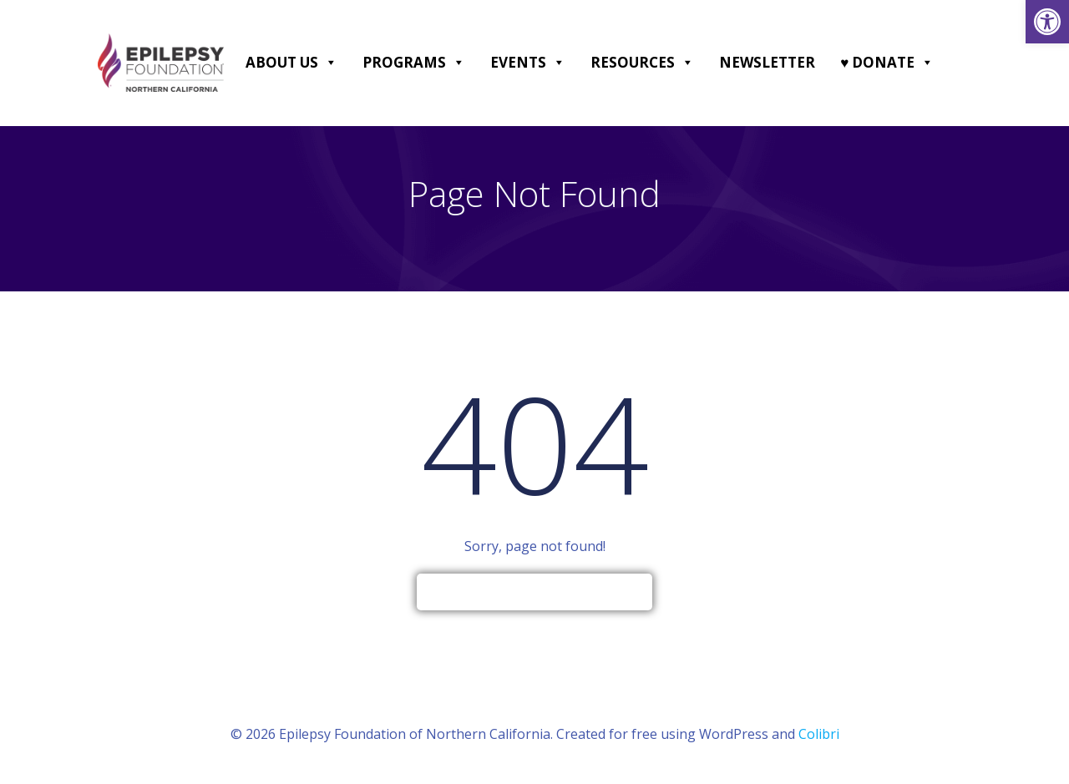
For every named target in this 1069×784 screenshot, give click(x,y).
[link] (1047, 21)
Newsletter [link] (767, 62)
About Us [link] (291, 62)
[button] (330, 62)
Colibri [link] (818, 734)
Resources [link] (642, 62)
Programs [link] (413, 62)
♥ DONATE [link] (887, 62)
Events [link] (527, 62)
